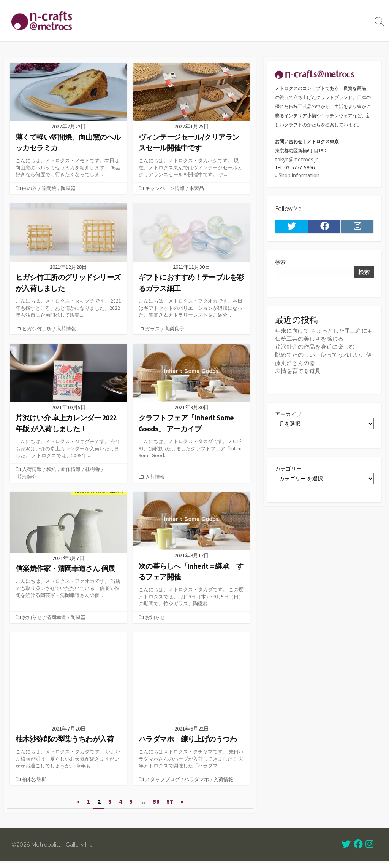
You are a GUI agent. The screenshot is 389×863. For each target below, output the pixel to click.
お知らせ (32, 618)
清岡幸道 (56, 618)
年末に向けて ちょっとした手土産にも (324, 333)
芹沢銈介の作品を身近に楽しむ (315, 349)
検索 (280, 263)
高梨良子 (174, 329)
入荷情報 (66, 329)
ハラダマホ (196, 781)
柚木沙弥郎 (34, 781)
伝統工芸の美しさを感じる (309, 341)
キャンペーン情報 (165, 188)
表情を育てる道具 (298, 373)
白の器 (29, 188)
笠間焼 (48, 188)
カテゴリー (289, 472)
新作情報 (71, 470)
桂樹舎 (92, 470)
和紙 (51, 470)
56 (156, 803)
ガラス (152, 329)
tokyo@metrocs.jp (297, 159)
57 (170, 803)
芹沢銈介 (27, 477)
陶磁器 (68, 188)
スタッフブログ (162, 781)
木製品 (196, 188)
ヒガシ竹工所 (37, 329)
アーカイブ (289, 417)
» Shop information (297, 176)
